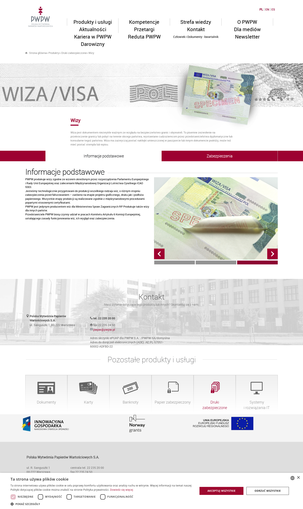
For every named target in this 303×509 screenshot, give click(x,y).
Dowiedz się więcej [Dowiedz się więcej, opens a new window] (121, 490)
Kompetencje (144, 22)
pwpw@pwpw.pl (104, 330)
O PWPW (247, 22)
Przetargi (144, 29)
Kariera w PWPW (93, 36)
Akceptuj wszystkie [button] (221, 491)
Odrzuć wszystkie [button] (268, 491)
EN (267, 9)
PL (261, 9)
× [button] (298, 477)
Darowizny (93, 44)
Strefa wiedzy (195, 22)
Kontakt (196, 29)
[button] (102, 504)
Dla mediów (247, 29)
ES (273, 9)
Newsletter (247, 36)
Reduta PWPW (144, 36)
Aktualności (92, 29)
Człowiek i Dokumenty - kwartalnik (195, 37)
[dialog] (151, 491)
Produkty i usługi (92, 22)
